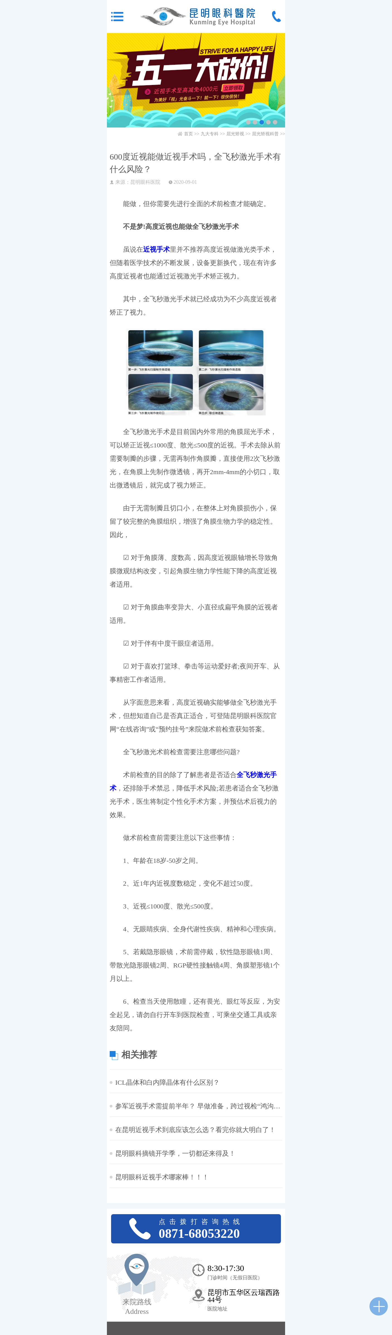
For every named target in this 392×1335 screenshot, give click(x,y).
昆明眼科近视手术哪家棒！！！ (162, 1177)
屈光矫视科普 (265, 133)
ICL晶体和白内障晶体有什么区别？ (167, 1082)
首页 (188, 133)
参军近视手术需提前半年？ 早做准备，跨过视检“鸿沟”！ (198, 1106)
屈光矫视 (235, 133)
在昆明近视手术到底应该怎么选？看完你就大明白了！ (195, 1129)
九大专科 (210, 133)
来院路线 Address (136, 1307)
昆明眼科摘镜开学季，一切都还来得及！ (175, 1153)
